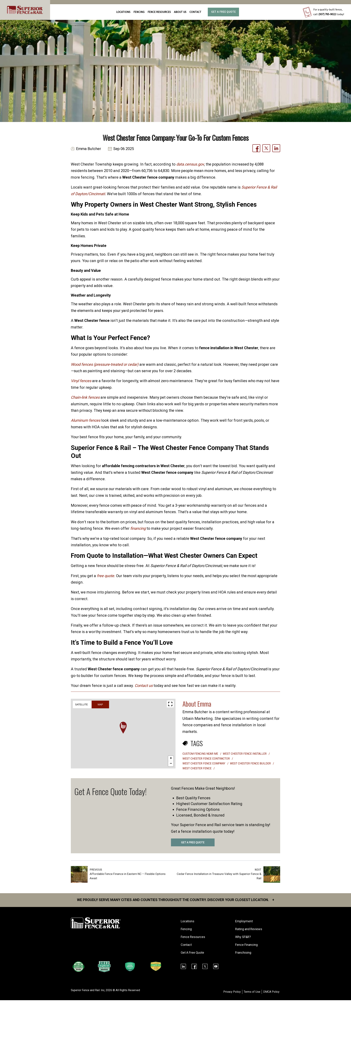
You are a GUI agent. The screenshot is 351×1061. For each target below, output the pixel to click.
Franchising (243, 952)
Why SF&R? (243, 937)
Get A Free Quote (223, 12)
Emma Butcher (89, 149)
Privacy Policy (232, 991)
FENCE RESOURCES (159, 12)
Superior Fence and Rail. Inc (87, 990)
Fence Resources (193, 937)
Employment (244, 921)
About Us (180, 12)
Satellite (81, 704)
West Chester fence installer (245, 753)
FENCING (138, 12)
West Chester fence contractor (206, 758)
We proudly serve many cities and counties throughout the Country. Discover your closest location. (176, 900)
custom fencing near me (200, 753)
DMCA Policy (271, 991)
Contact (195, 12)
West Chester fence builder (250, 763)
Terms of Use (252, 991)
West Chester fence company (204, 763)
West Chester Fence (197, 768)
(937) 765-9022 (327, 14)
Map (100, 704)
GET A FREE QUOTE (192, 842)
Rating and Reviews (248, 929)
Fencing (186, 929)
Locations (123, 12)
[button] (123, 728)
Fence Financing (246, 945)
